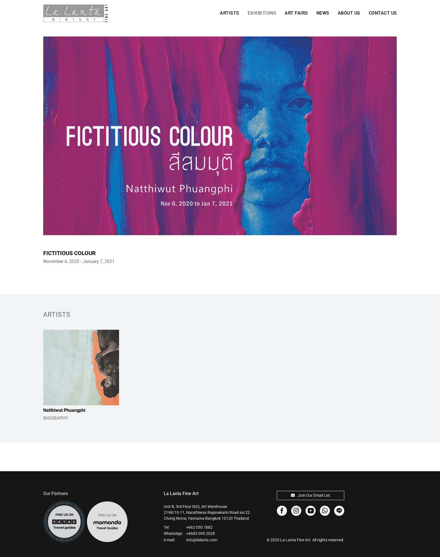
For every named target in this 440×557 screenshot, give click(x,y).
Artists (229, 13)
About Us (349, 13)
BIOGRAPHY (55, 418)
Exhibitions (262, 13)
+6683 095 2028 (200, 533)
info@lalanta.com (201, 540)
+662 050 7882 (199, 527)
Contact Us (383, 13)
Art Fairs (296, 13)
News (322, 13)
